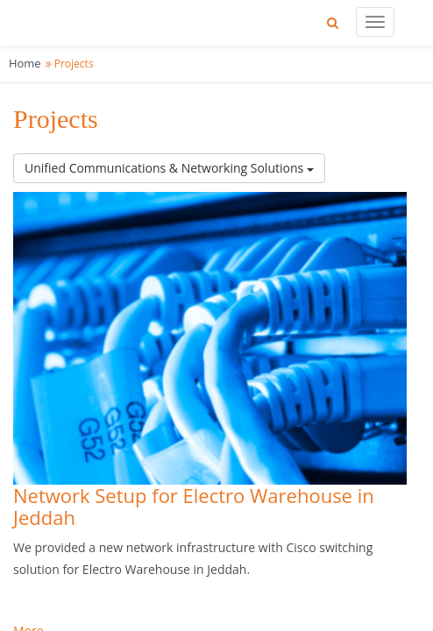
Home (25, 63)
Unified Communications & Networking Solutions (169, 168)
